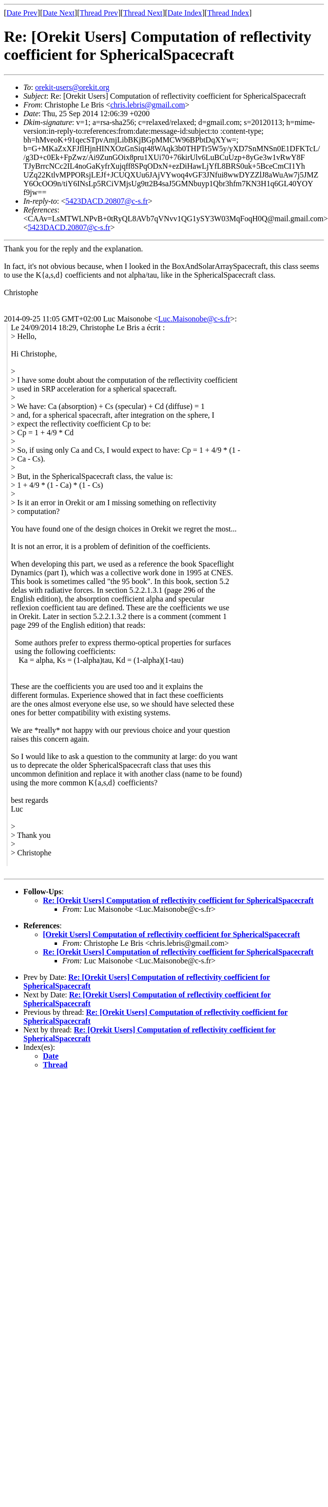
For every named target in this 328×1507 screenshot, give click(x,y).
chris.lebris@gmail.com (147, 105)
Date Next (59, 13)
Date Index (185, 13)
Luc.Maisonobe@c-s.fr (194, 319)
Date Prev (22, 13)
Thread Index (228, 13)
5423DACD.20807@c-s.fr (106, 201)
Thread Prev (98, 13)
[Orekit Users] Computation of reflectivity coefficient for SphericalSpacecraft (171, 934)
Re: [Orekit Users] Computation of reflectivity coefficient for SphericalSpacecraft (178, 900)
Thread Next (142, 13)
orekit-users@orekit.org (72, 87)
